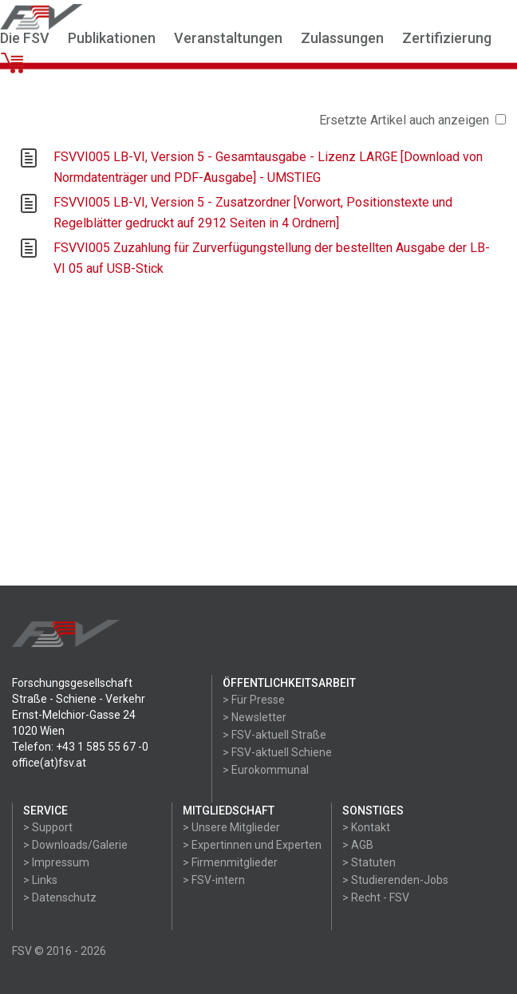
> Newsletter (254, 717)
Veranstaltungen (228, 38)
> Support (48, 827)
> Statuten (369, 862)
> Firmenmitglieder (230, 862)
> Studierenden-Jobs (395, 880)
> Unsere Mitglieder (231, 827)
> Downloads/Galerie (75, 844)
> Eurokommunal (266, 769)
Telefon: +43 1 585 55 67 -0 (80, 746)
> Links (40, 880)
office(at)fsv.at (49, 762)
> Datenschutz (60, 897)
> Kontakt (366, 827)
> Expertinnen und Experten (252, 844)
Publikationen (112, 38)
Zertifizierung (446, 38)
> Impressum (56, 862)
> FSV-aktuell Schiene (277, 752)
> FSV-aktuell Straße (274, 734)
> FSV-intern (214, 880)
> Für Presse (254, 699)
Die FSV (24, 38)
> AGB (357, 844)
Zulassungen (342, 38)
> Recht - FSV (375, 897)
